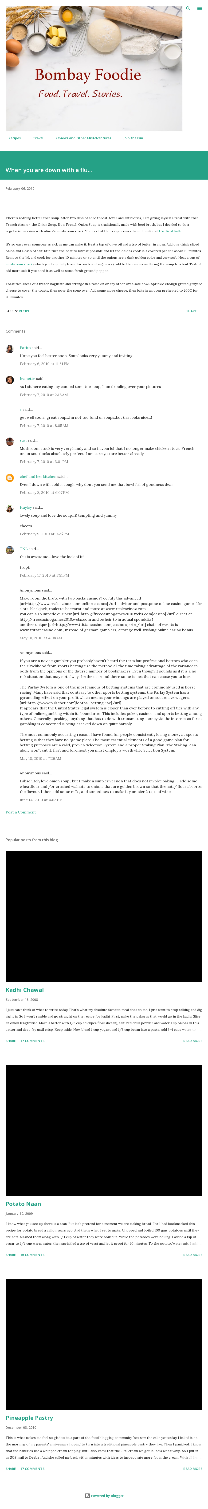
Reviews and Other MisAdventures (80, 138)
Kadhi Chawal (25, 990)
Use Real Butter (171, 231)
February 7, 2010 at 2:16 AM (44, 394)
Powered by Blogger (104, 1495)
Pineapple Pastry (29, 1417)
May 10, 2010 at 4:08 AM (41, 638)
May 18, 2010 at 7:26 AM (40, 758)
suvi (23, 440)
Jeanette (27, 378)
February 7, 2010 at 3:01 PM (44, 461)
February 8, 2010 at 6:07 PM (44, 492)
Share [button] (191, 311)
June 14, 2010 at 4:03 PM (41, 799)
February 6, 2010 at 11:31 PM (45, 363)
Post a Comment (21, 812)
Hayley (26, 507)
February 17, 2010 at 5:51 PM (44, 575)
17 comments (32, 1040)
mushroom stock (19, 264)
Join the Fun (130, 138)
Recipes (12, 138)
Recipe (24, 311)
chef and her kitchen (38, 476)
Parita (25, 347)
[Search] (188, 8)
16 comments (32, 1254)
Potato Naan (23, 1203)
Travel (35, 138)
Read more (192, 1040)
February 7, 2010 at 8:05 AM (44, 425)
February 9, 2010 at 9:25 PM (44, 533)
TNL (24, 548)
